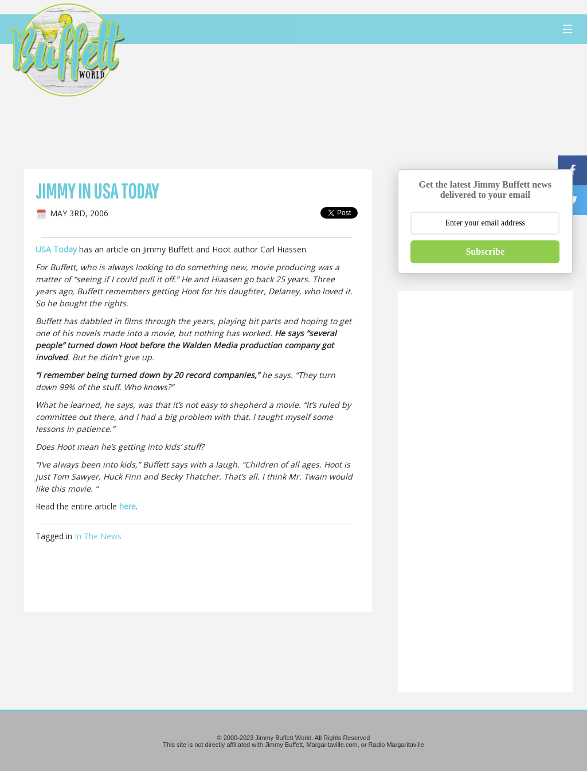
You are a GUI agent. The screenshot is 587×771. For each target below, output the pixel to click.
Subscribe (484, 251)
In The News (98, 536)
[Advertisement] (352, 106)
